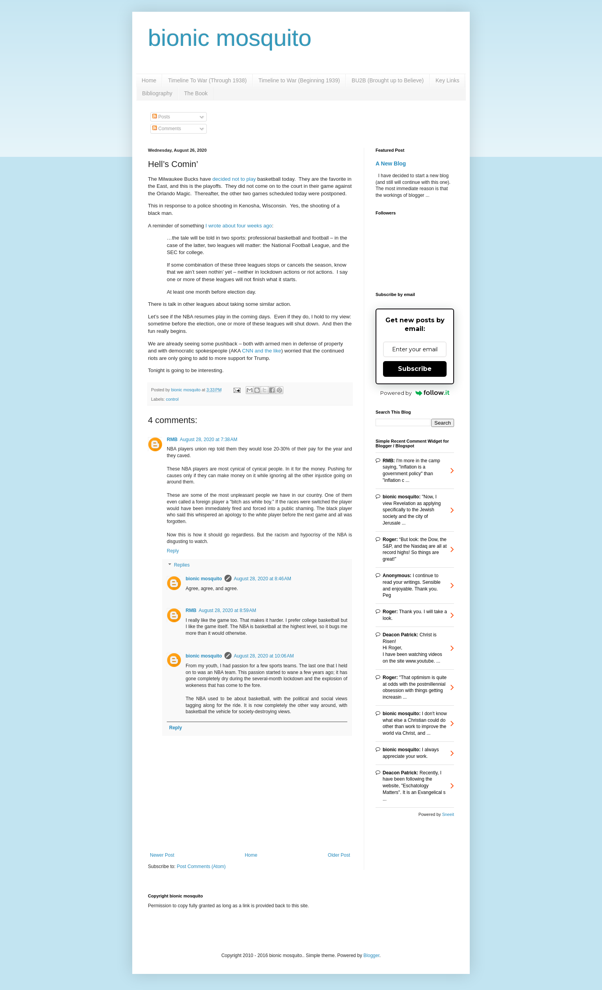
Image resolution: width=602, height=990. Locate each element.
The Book (196, 93)
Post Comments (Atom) (201, 866)
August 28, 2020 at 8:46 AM (262, 578)
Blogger (371, 955)
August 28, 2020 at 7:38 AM (208, 439)
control (172, 399)
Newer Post (162, 855)
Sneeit (448, 814)
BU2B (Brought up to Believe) (388, 80)
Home (149, 80)
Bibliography (157, 93)
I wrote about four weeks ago (239, 226)
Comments (166, 128)
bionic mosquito (230, 38)
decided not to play (234, 179)
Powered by (415, 393)
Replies (182, 565)
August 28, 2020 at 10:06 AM (264, 656)
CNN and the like (261, 351)
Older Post (339, 855)
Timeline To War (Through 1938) (207, 80)
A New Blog (391, 163)
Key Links (448, 80)
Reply (173, 551)
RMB (172, 439)
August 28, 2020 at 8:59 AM (227, 610)
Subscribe (415, 368)
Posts (161, 117)
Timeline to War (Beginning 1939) (299, 80)
